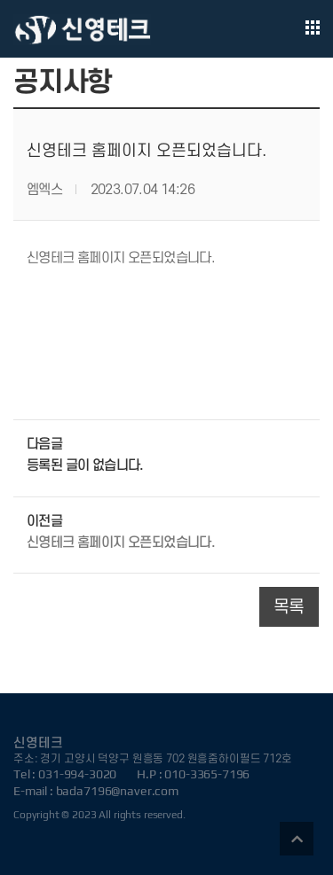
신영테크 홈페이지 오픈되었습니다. (121, 543)
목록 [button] (289, 607)
